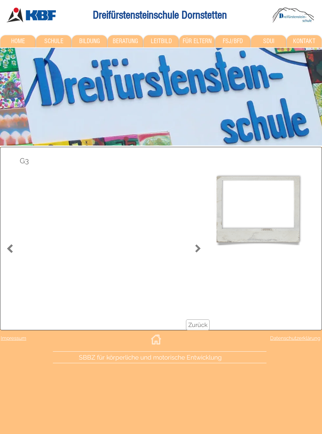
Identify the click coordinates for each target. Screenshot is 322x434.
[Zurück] (198, 324)
